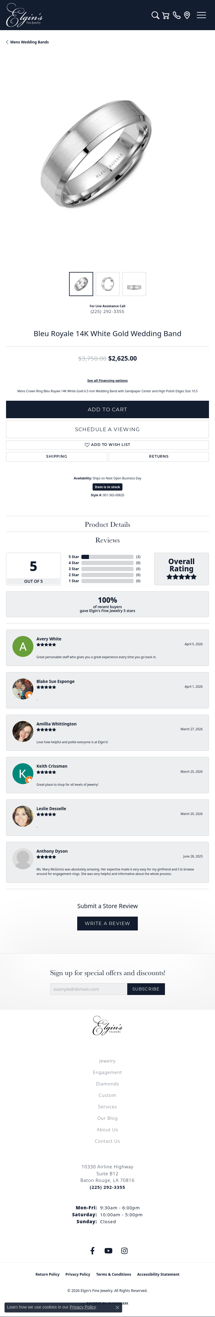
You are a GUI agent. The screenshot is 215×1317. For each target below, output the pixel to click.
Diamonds (107, 1084)
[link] (176, 15)
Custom (107, 1095)
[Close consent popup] (117, 1307)
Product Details (107, 524)
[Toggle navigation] (201, 15)
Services (107, 1107)
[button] (155, 15)
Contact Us (107, 1141)
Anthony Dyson (52, 851)
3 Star (74, 568)
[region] (107, 164)
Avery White (49, 639)
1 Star (74, 580)
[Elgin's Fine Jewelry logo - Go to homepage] (76, 15)
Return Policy (48, 1274)
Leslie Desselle (51, 808)
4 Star (74, 562)
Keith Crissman (51, 766)
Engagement (107, 1072)
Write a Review (108, 923)
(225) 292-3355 (107, 311)
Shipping (56, 457)
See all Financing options (107, 380)
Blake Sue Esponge (55, 681)
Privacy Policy (77, 1274)
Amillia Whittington (56, 724)
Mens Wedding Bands (29, 42)
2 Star (74, 574)
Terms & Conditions (113, 1274)
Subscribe (146, 989)
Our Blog (107, 1118)
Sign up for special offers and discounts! (107, 972)
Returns (159, 457)
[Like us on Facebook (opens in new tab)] (92, 1251)
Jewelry (107, 1061)
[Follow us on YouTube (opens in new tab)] (108, 1251)
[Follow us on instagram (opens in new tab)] (124, 1251)
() (138, 556)
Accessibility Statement (158, 1274)
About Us (107, 1129)
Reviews (107, 540)
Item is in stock (107, 487)
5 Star (74, 556)
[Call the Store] (107, 1187)
